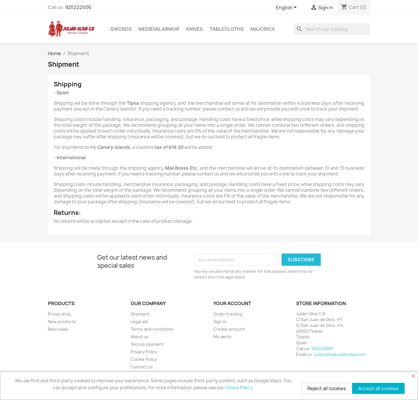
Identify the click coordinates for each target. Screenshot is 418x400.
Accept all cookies (378, 388)
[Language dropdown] (287, 7)
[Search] (331, 29)
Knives (194, 29)
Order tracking (227, 314)
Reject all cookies (326, 388)
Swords (121, 29)
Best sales (58, 329)
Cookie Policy (144, 359)
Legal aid (139, 321)
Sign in (219, 321)
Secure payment (147, 344)
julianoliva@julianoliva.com (340, 354)
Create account (229, 329)
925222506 (78, 7)
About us (140, 336)
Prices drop (59, 314)
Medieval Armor (158, 29)
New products (62, 321)
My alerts (222, 336)
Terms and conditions (152, 329)
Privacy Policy (144, 351)
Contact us (142, 367)
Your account (232, 303)
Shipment (140, 314)
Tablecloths (227, 29)
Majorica (263, 29)
